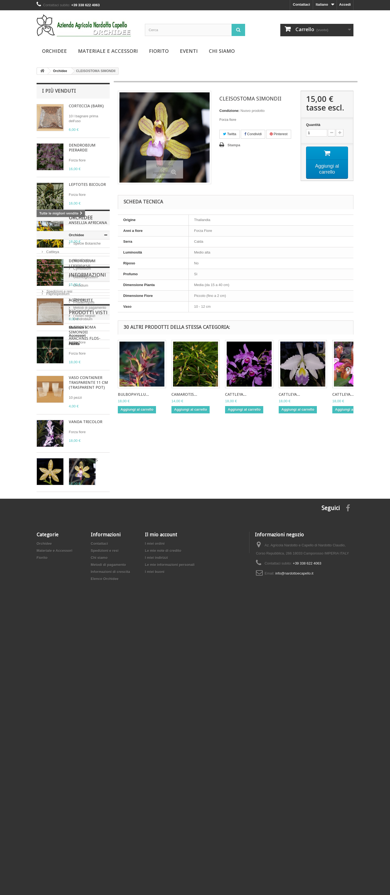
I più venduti (59, 91)
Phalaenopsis (56, 605)
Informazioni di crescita (110, 854)
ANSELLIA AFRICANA (88, 222)
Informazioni (60, 659)
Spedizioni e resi (59, 674)
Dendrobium (55, 622)
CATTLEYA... (235, 394)
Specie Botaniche (59, 546)
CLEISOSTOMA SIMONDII (82, 736)
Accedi (345, 4)
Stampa (233, 145)
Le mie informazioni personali (169, 847)
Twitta (229, 134)
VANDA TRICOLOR (85, 421)
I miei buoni (154, 854)
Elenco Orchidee (105, 861)
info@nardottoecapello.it (294, 855)
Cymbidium (54, 572)
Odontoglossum (58, 580)
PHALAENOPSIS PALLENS (83, 462)
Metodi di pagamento (62, 690)
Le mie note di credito (163, 833)
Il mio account (161, 816)
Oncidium (53, 588)
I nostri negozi (57, 698)
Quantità (313, 125)
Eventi (189, 51)
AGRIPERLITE (81, 300)
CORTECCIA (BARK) (86, 105)
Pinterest (279, 134)
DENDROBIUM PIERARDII (82, 148)
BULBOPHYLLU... (133, 394)
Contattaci (301, 4)
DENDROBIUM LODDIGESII (82, 263)
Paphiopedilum (57, 597)
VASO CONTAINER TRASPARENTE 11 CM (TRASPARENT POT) (88, 382)
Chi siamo (222, 51)
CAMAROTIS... (184, 394)
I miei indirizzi (156, 840)
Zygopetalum (56, 614)
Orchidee (54, 51)
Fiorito (159, 51)
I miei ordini (155, 825)
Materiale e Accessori (108, 51)
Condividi (253, 134)
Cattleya (52, 555)
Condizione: (229, 111)
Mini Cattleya (56, 563)
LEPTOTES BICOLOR (87, 184)
